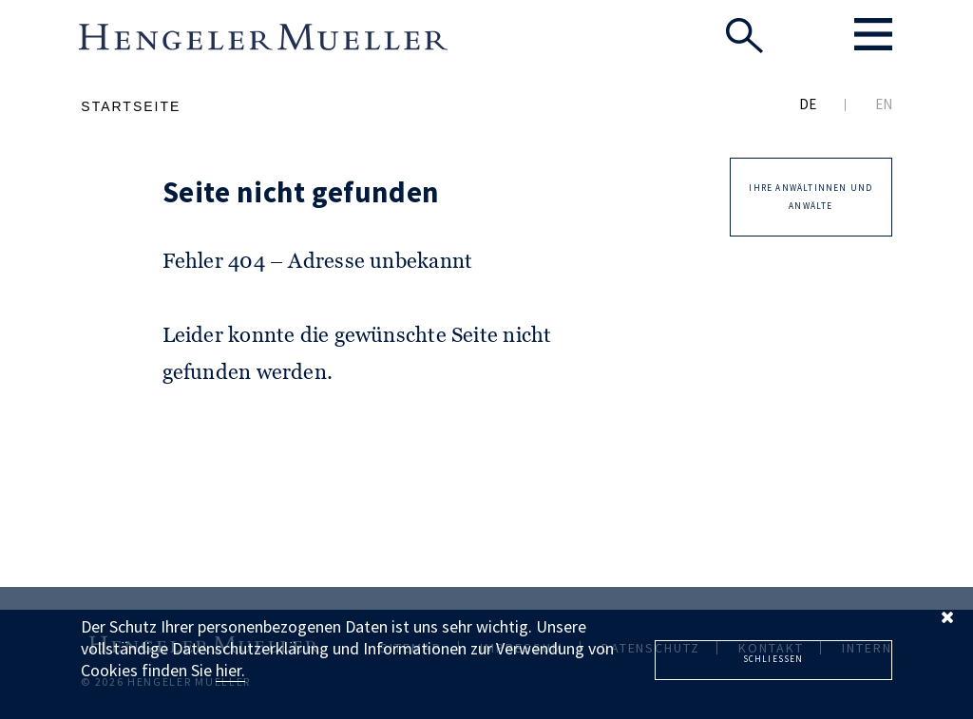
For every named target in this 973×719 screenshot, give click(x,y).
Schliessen (773, 659)
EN (883, 104)
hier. (230, 670)
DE (807, 104)
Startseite (131, 106)
